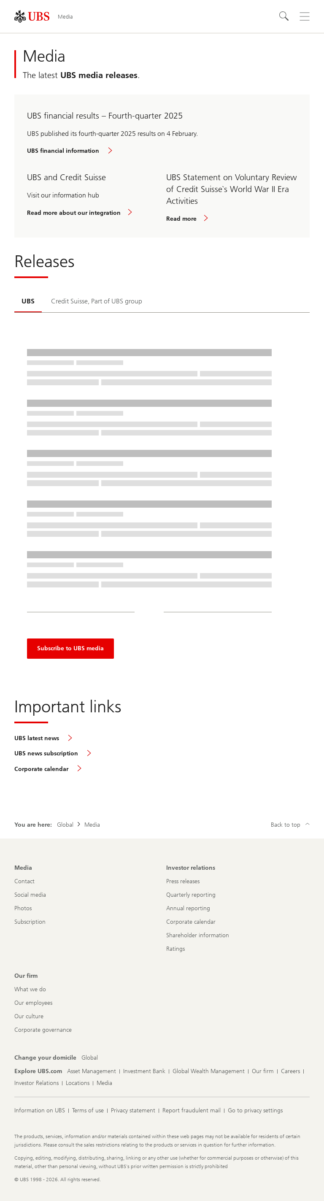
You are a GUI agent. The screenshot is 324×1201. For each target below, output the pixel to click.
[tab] (28, 301)
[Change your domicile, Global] (89, 1058)
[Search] (284, 16)
